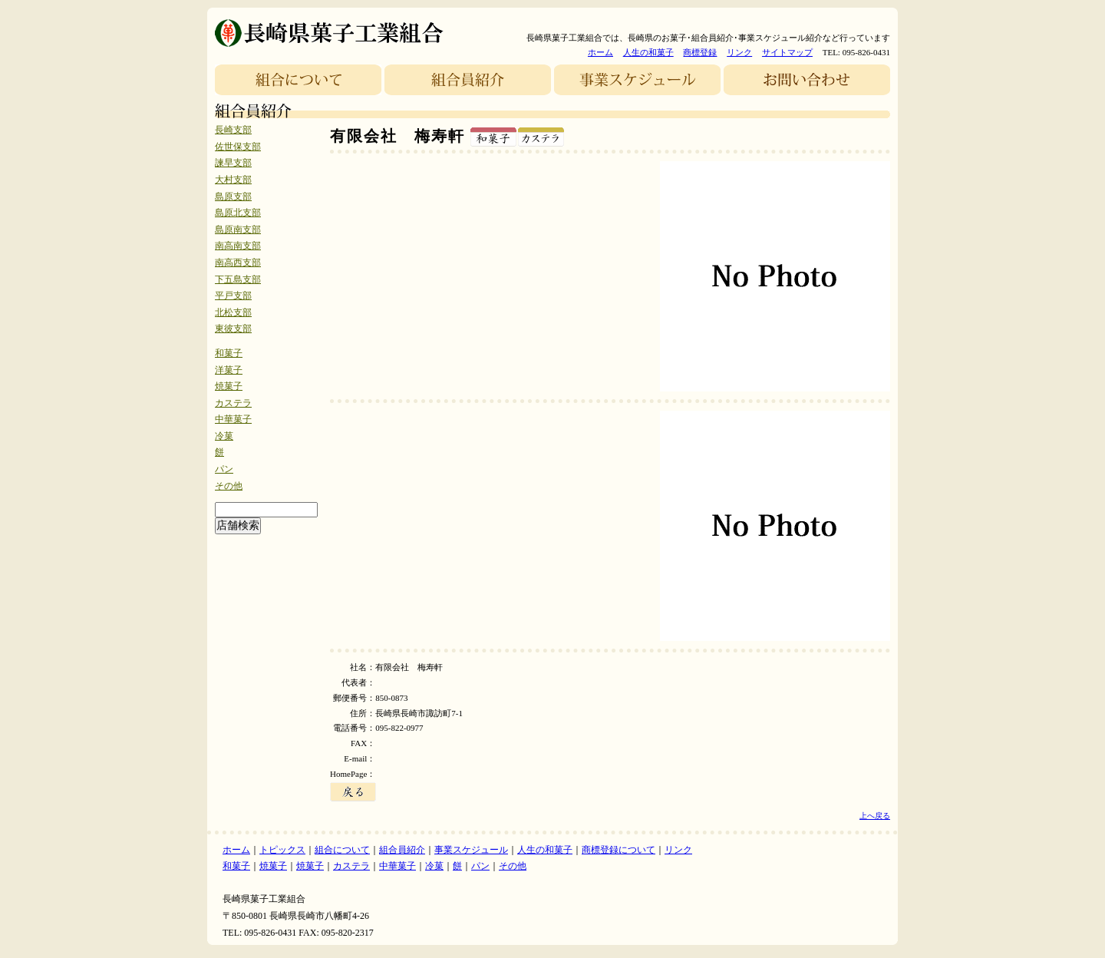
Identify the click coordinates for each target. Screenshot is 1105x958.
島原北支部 (238, 212)
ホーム (600, 52)
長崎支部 (233, 129)
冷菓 (224, 436)
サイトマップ (787, 52)
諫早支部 (233, 162)
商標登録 (700, 52)
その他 (228, 486)
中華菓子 (233, 419)
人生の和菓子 (648, 52)
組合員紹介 (402, 849)
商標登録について (618, 849)
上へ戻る (874, 815)
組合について (342, 849)
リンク (739, 52)
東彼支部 (233, 328)
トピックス (282, 849)
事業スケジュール (471, 849)
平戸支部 (233, 295)
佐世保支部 (238, 146)
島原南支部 (238, 229)
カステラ (233, 403)
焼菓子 (228, 386)
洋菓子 (228, 370)
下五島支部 (238, 279)
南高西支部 (238, 262)
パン (224, 469)
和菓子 (228, 353)
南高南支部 (238, 245)
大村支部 (233, 179)
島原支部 (233, 196)
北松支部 (233, 312)
